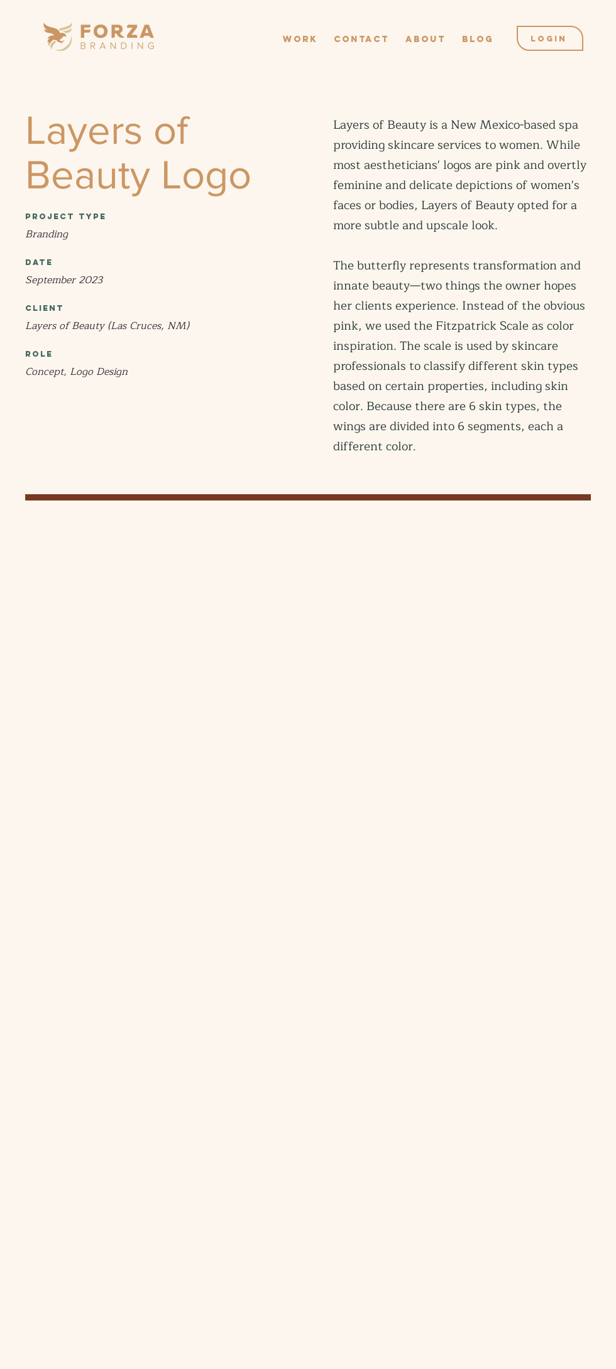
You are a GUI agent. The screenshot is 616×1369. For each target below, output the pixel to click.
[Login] (550, 38)
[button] (300, 34)
